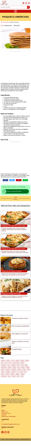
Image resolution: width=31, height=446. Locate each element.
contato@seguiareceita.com (10, 424)
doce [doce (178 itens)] (18, 365)
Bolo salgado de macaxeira (20, 333)
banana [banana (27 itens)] (17, 360)
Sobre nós (4, 412)
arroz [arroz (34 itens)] (13, 360)
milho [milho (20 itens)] (28, 369)
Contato (3, 415)
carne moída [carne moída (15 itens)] (16, 362)
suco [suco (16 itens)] (18, 376)
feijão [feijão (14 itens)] (26, 365)
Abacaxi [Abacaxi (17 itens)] (3, 360)
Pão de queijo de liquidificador (20, 326)
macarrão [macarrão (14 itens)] (7, 369)
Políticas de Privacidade (8, 416)
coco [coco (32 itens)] (8, 365)
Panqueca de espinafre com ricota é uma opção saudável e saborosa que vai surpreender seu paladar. (14, 252)
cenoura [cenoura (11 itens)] (22, 362)
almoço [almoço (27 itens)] (8, 360)
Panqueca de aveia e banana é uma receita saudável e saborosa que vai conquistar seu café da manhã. (15, 274)
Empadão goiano (17, 349)
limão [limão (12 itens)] (2, 369)
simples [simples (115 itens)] (22, 374)
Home (2, 22)
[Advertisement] (15, 67)
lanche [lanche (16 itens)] (22, 367)
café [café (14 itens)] (6, 362)
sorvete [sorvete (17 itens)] (13, 376)
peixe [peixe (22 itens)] (21, 371)
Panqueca (6, 22)
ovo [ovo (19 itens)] (17, 371)
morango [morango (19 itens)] (8, 371)
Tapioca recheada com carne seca (20, 342)
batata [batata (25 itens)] (22, 360)
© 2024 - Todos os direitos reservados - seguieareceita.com (15, 439)
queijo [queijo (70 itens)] (2, 374)
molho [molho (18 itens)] (2, 371)
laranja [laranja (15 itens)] (27, 367)
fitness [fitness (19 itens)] (9, 367)
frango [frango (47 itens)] (14, 367)
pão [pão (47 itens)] (25, 371)
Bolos (3, 410)
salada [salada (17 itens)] (12, 374)
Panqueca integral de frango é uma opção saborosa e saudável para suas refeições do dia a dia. (14, 297)
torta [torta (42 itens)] (22, 376)
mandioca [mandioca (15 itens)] (13, 369)
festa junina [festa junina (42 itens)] (3, 367)
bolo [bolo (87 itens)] (2, 362)
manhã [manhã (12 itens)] (19, 369)
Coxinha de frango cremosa (20, 318)
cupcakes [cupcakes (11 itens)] (13, 365)
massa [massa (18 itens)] (24, 369)
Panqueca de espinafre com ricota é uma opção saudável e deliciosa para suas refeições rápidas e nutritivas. (13, 229)
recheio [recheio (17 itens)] (7, 374)
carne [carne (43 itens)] (10, 362)
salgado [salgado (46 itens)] (17, 374)
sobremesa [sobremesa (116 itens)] (3, 376)
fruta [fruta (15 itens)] (19, 367)
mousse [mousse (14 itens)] (13, 371)
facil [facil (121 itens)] (22, 365)
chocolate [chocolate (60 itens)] (3, 365)
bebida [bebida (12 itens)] (26, 360)
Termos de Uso (5, 413)
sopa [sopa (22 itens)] (9, 376)
